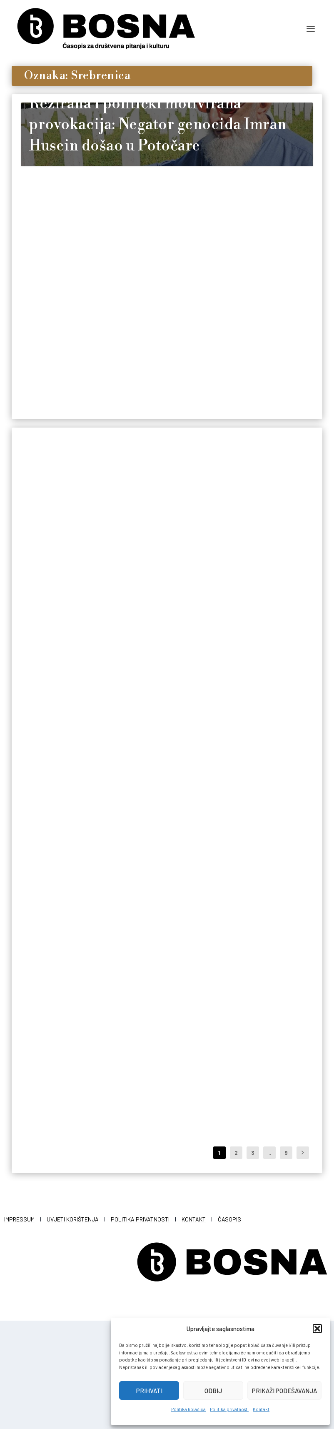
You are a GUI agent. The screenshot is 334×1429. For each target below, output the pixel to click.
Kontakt (261, 1409)
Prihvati (149, 1390)
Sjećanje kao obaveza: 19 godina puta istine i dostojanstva (64, 442)
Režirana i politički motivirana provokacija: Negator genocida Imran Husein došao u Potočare (158, 233)
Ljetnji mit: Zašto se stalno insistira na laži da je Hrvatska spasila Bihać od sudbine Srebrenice (166, 1160)
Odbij (213, 1390)
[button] (317, 1328)
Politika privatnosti (229, 1409)
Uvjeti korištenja (73, 1327)
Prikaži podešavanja (284, 1390)
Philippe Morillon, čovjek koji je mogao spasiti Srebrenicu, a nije (265, 916)
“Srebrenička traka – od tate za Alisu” (65, 1137)
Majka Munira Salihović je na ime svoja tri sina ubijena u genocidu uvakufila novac (266, 691)
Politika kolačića (188, 1409)
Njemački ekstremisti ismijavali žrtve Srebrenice (259, 1129)
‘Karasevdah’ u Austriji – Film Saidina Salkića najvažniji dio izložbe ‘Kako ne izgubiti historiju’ (166, 697)
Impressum (19, 1327)
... (269, 1260)
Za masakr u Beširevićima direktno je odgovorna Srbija (161, 928)
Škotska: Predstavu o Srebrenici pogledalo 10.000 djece (60, 928)
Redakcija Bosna (52, 484)
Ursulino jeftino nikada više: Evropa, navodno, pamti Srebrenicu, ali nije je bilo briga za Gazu (65, 704)
